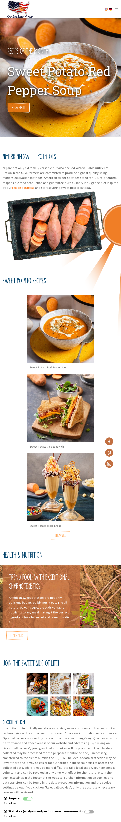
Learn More (17, 635)
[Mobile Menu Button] (116, 9)
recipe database (23, 188)
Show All (60, 535)
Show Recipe (19, 107)
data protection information (70, 782)
